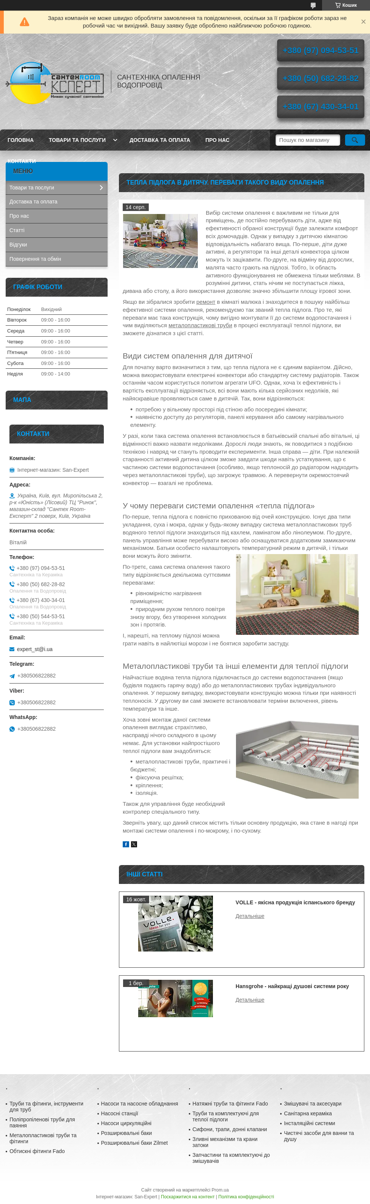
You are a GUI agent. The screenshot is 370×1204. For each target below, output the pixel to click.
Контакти (22, 161)
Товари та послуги (77, 140)
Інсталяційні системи (309, 1123)
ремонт (206, 302)
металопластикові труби (200, 325)
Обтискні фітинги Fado (37, 1151)
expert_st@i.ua (34, 649)
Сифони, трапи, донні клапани (230, 1129)
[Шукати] (355, 140)
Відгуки (18, 245)
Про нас (217, 140)
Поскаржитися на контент (187, 1196)
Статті (17, 230)
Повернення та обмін (35, 259)
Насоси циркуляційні (126, 1123)
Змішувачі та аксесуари (313, 1104)
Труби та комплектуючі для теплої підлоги (226, 1116)
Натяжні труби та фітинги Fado (230, 1104)
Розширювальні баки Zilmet (134, 1143)
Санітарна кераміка (308, 1113)
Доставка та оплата (160, 140)
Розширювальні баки (126, 1133)
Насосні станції (119, 1113)
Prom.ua (220, 1190)
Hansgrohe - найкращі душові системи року (292, 986)
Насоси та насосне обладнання (139, 1104)
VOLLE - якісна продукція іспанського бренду (295, 902)
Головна (21, 140)
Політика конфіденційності (246, 1196)
